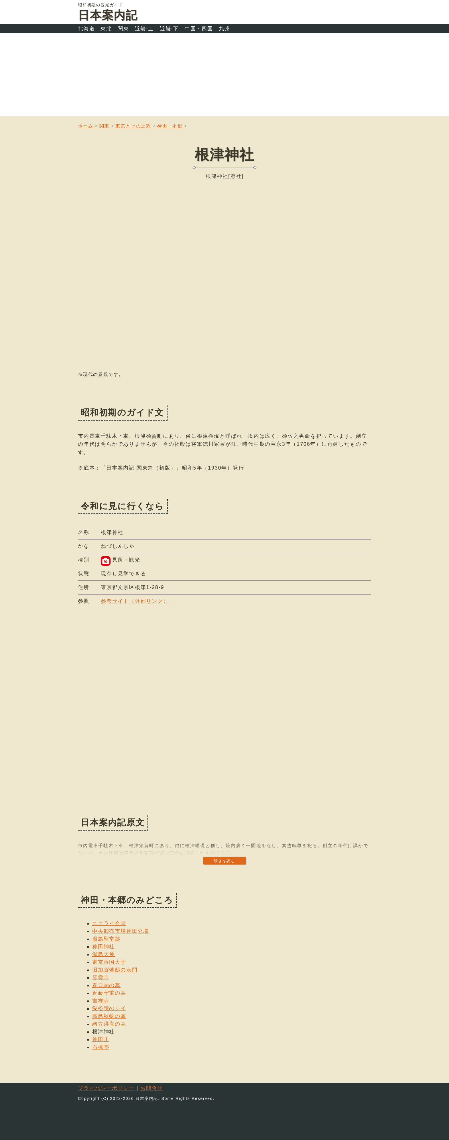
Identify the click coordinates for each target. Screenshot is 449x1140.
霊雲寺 (100, 977)
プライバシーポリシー (106, 1088)
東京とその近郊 (133, 125)
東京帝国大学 (109, 962)
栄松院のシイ (109, 1008)
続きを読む (224, 861)
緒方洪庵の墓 (109, 1024)
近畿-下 (169, 29)
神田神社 (103, 946)
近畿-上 (144, 29)
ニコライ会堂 (109, 923)
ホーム (85, 125)
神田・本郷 (170, 125)
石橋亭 (100, 1047)
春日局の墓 (106, 985)
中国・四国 (199, 29)
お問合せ (151, 1088)
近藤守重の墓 (109, 993)
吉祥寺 (100, 1001)
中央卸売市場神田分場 (120, 931)
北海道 (86, 29)
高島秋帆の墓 (109, 1016)
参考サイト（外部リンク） (135, 601)
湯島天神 (103, 954)
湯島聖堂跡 (106, 939)
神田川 (100, 1039)
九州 (224, 29)
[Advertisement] (224, 76)
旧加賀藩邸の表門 (114, 970)
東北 (106, 29)
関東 (123, 29)
